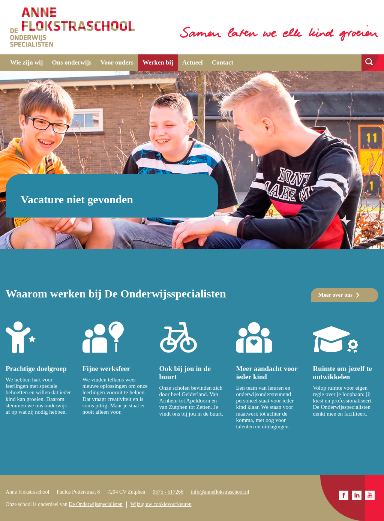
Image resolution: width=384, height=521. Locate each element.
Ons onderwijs (72, 62)
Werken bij (157, 62)
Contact (223, 62)
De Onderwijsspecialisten (95, 504)
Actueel (192, 62)
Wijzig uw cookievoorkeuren (161, 504)
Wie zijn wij (26, 62)
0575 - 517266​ (168, 492)
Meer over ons (335, 295)
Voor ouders (117, 62)
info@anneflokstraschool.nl (220, 492)
